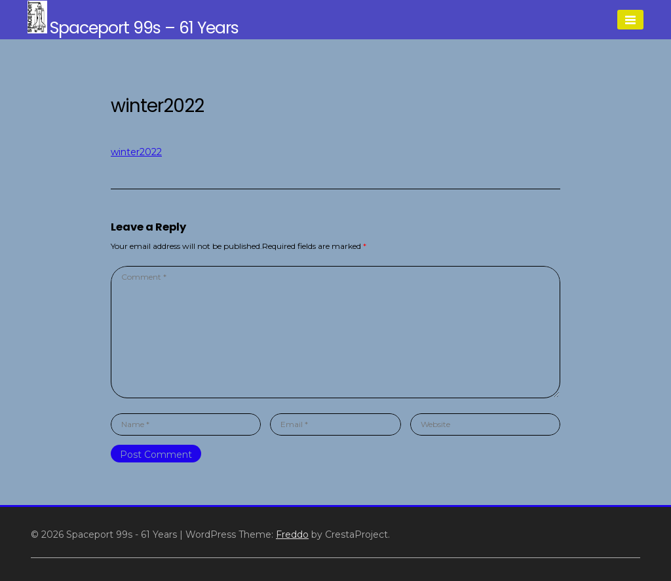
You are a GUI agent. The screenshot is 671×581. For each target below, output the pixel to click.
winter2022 (136, 152)
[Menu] (630, 19)
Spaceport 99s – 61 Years (144, 27)
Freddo (292, 534)
